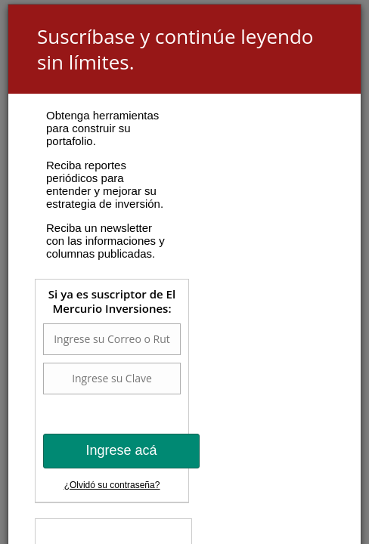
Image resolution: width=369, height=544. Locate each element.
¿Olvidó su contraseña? (112, 485)
